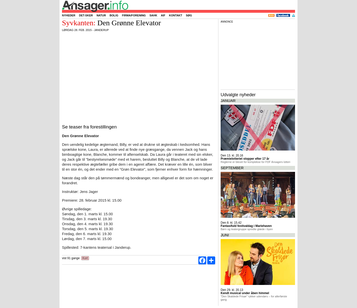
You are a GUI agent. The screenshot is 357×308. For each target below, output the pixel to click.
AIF (163, 15)
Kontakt (175, 15)
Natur (101, 15)
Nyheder (68, 15)
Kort (85, 258)
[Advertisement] (258, 56)
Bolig (114, 15)
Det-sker (86, 15)
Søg (189, 15)
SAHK (153, 15)
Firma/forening (134, 15)
